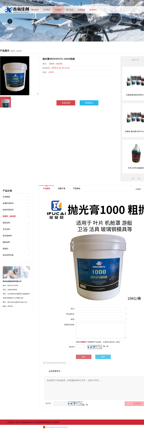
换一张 (105, 346)
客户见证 (70, 10)
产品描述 (46, 188)
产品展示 (58, 10)
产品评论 (76, 188)
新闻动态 (81, 10)
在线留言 (89, 103)
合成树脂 (6, 197)
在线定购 (66, 103)
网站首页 (35, 10)
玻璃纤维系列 (8, 203)
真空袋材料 (7, 236)
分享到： (138, 189)
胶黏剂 (5, 249)
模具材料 (6, 223)
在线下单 (61, 188)
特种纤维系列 (8, 210)
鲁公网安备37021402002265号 (57, 427)
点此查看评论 (54, 371)
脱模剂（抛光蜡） (16, 51)
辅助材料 (6, 242)
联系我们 (93, 10)
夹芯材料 (6, 229)
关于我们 (46, 10)
